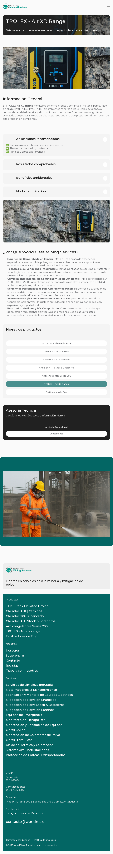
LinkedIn (25, 813)
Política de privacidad (45, 840)
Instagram (12, 813)
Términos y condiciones (18, 840)
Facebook (37, 813)
